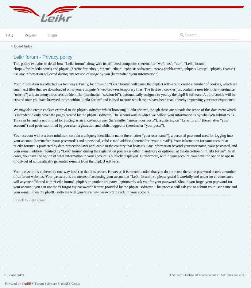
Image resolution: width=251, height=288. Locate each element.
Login (52, 35)
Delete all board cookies (201, 275)
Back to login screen (31, 200)
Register (30, 35)
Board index (23, 46)
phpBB (26, 283)
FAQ (9, 35)
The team (175, 275)
